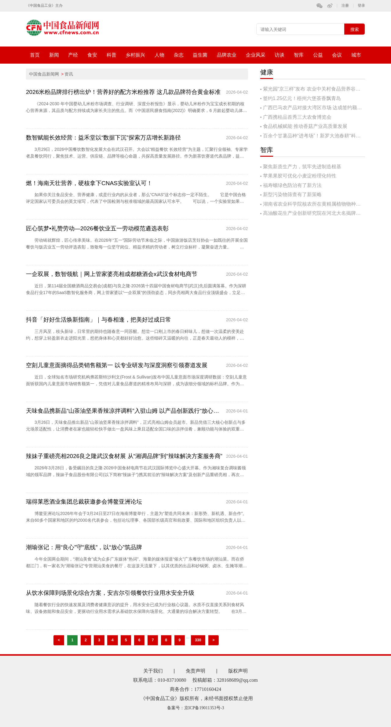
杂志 (179, 55)
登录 (361, 6)
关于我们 (153, 670)
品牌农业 (226, 55)
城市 (356, 55)
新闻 (54, 55)
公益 (318, 55)
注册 (345, 6)
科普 (111, 55)
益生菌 (200, 55)
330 (198, 640)
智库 (299, 55)
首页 (35, 55)
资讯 (68, 74)
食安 (92, 55)
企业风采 (255, 55)
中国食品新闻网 (44, 74)
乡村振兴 (135, 55)
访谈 (279, 55)
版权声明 (238, 670)
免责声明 (195, 670)
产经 (73, 55)
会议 (337, 55)
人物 (159, 55)
